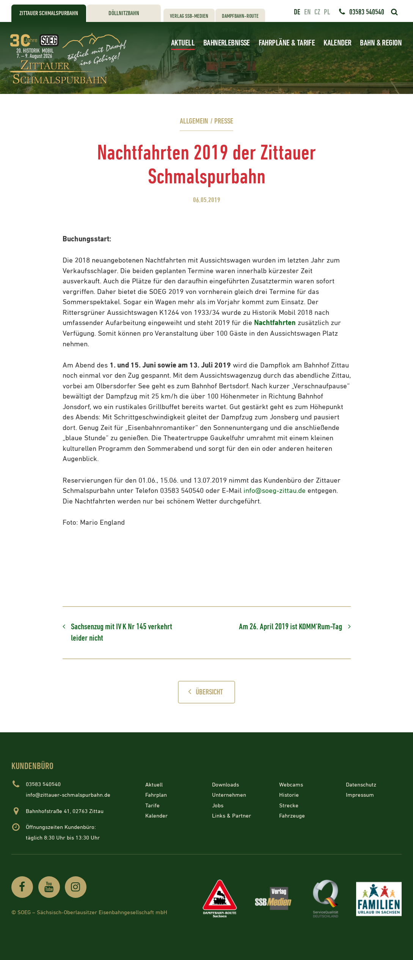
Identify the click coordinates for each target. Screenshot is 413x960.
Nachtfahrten (275, 323)
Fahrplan (156, 795)
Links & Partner (231, 816)
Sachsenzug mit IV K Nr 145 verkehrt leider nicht (121, 632)
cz (317, 12)
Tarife (152, 805)
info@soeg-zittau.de (274, 490)
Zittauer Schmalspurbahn (48, 13)
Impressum (360, 795)
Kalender (337, 43)
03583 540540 (366, 12)
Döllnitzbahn (123, 13)
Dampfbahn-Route (240, 16)
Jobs (217, 805)
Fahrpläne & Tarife (287, 43)
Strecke (288, 805)
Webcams (291, 784)
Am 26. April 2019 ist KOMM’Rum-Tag (290, 626)
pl (327, 12)
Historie (289, 795)
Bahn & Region (381, 43)
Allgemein (194, 121)
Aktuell (183, 43)
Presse (223, 121)
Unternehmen (229, 795)
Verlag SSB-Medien (189, 16)
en (307, 12)
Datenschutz (361, 784)
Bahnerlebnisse (226, 43)
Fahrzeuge (292, 816)
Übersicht (203, 691)
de (297, 12)
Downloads (225, 784)
